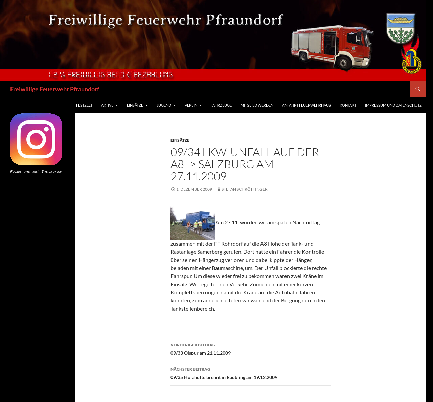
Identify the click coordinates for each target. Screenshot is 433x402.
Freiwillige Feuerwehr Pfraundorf (54, 89)
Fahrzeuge (221, 105)
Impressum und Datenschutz (393, 105)
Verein (191, 105)
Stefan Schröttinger (245, 189)
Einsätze (135, 105)
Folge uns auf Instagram (36, 171)
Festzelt (84, 105)
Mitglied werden (257, 105)
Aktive (107, 105)
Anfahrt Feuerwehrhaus (306, 105)
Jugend (164, 105)
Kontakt (348, 105)
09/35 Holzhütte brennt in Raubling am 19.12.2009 (250, 372)
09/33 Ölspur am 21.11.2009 (250, 348)
